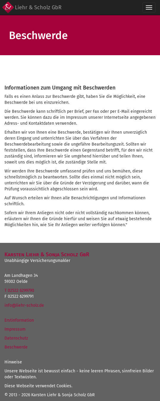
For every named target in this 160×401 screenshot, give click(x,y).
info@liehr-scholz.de (24, 305)
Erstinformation (19, 320)
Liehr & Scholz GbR (38, 7)
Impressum (15, 329)
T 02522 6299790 (19, 290)
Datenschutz (16, 338)
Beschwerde (16, 347)
